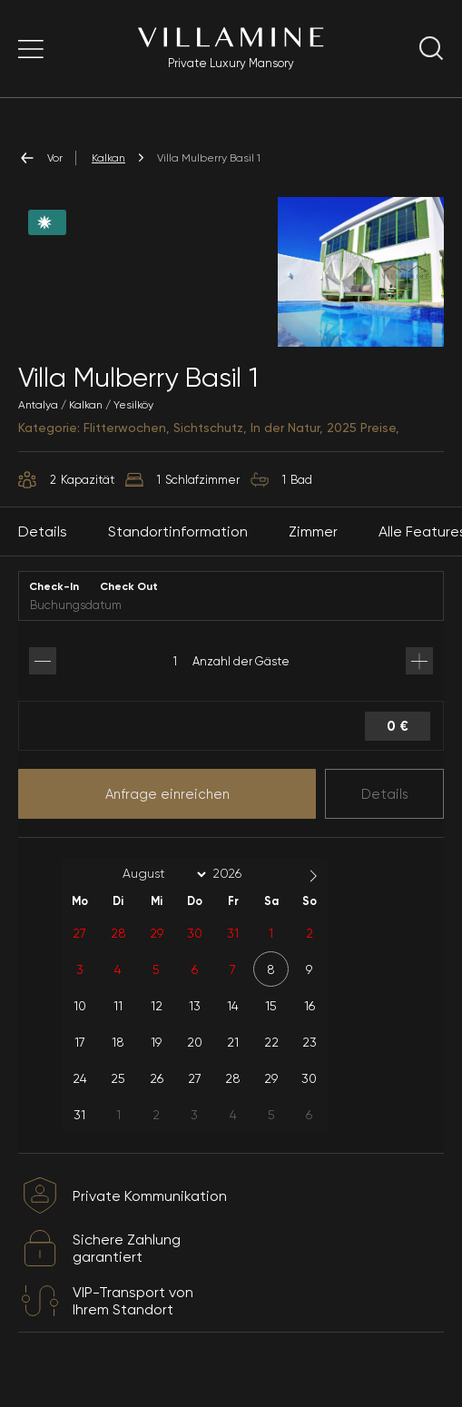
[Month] (161, 894)
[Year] (241, 893)
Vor (40, 158)
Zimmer (313, 551)
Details (384, 813)
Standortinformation (178, 551)
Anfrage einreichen (167, 813)
